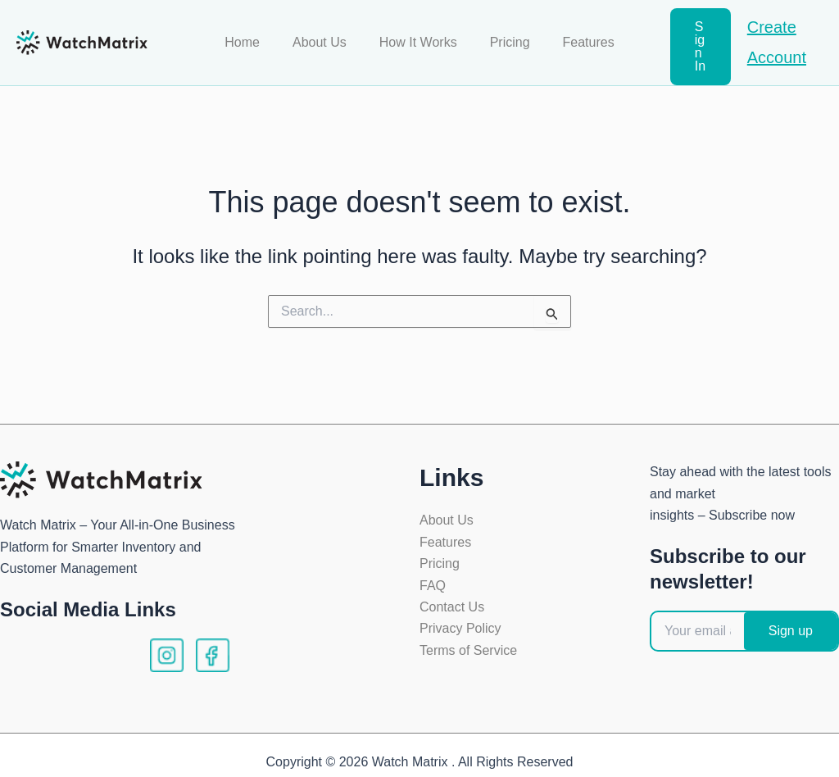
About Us (326, 36)
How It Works (418, 36)
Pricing (503, 36)
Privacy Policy (460, 616)
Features (575, 36)
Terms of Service (468, 637)
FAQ (433, 572)
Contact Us (452, 594)
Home (255, 36)
